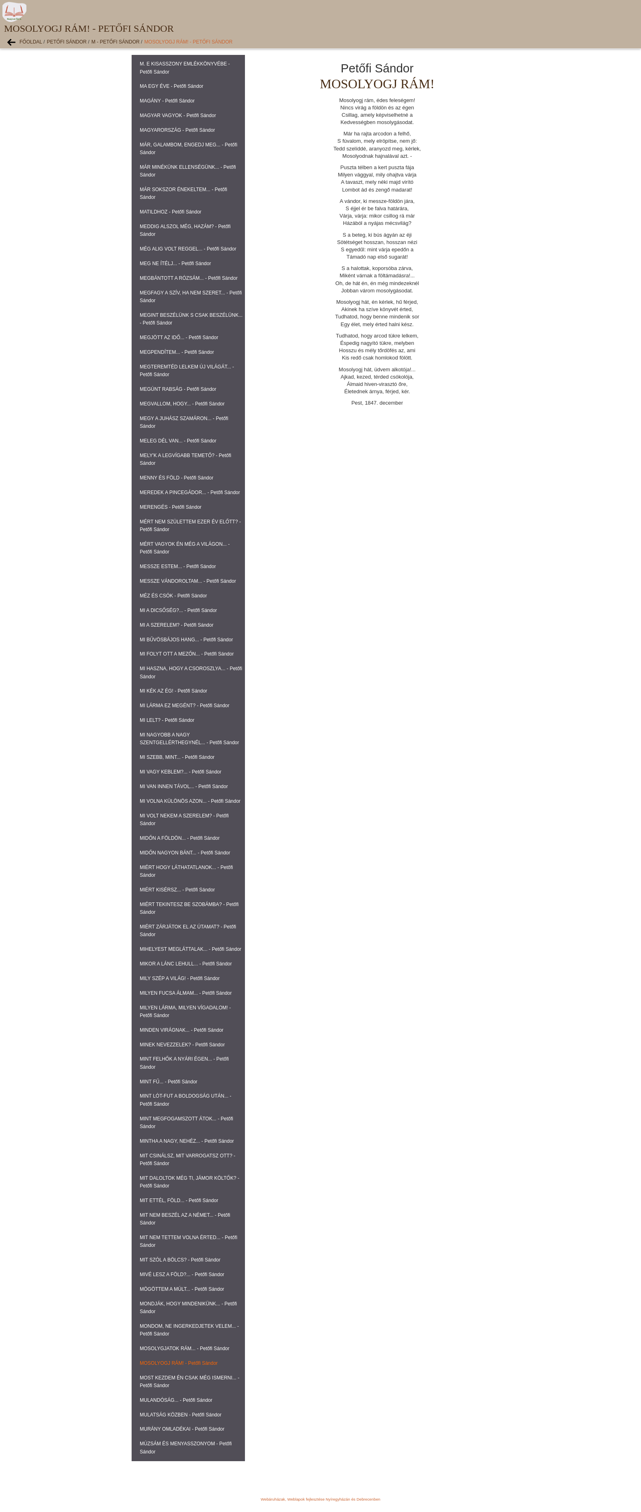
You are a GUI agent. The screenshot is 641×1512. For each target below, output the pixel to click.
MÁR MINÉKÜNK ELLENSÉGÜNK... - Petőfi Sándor (188, 171)
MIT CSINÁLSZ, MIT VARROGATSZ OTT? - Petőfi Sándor (187, 1159)
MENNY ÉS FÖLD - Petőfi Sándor (176, 478)
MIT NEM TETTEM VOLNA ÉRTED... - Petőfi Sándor (188, 1241)
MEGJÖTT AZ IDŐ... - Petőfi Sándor (179, 337)
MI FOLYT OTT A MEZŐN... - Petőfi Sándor (187, 654)
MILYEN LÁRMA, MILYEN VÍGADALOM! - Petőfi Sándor (185, 1011)
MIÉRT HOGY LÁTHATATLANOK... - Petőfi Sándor (186, 871)
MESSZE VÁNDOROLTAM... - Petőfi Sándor (188, 581)
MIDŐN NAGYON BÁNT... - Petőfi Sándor (185, 853)
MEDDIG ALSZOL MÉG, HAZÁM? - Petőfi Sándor (185, 230)
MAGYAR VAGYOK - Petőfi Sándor (178, 115)
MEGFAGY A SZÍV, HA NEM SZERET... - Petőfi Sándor (191, 296)
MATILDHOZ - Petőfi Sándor (170, 212)
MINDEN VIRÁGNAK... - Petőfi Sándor (181, 1030)
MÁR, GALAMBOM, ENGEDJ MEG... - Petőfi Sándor (188, 148)
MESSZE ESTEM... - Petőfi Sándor (178, 566)
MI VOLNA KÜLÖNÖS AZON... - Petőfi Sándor (190, 801)
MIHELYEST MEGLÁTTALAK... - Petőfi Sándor (190, 949)
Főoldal (30, 42)
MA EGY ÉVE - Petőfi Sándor (172, 86)
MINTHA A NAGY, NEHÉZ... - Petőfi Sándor (187, 1141)
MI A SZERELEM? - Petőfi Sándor (176, 625)
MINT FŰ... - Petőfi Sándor (168, 1082)
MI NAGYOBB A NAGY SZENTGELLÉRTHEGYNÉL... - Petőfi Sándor (189, 738)
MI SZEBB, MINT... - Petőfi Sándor (177, 757)
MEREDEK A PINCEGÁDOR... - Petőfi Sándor (190, 492)
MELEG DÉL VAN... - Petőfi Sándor (178, 441)
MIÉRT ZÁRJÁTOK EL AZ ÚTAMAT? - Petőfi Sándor (188, 930)
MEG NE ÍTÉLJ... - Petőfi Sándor (175, 263)
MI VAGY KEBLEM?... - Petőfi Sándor (180, 772)
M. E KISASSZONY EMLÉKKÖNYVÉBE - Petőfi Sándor (185, 67)
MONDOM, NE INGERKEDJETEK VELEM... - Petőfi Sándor (189, 1330)
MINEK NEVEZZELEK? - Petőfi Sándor (182, 1045)
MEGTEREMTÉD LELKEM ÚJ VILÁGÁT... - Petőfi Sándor (187, 370)
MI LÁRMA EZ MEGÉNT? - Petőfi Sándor (185, 705)
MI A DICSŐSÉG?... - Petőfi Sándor (178, 610)
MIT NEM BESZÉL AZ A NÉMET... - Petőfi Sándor (185, 1219)
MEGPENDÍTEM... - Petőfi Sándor (177, 352)
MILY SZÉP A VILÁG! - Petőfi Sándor (180, 978)
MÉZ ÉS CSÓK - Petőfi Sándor (173, 596)
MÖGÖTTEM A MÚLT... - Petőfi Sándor (182, 1289)
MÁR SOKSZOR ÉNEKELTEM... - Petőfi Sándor (183, 193)
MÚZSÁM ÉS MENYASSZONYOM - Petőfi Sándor (186, 1447)
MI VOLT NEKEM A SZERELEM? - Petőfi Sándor (184, 819)
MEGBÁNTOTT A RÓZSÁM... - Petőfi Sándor (189, 278)
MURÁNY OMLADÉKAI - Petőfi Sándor (182, 1429)
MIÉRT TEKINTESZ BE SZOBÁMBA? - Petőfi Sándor (189, 908)
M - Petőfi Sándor (115, 42)
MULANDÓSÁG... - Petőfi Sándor (176, 1400)
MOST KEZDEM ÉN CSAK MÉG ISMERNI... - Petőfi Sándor (189, 1381)
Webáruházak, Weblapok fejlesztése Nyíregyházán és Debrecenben (320, 1499)
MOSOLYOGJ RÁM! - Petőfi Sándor (188, 42)
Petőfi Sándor (67, 42)
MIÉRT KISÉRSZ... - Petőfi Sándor (177, 890)
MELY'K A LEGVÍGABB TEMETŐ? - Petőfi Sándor (185, 459)
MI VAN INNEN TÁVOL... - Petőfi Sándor (184, 786)
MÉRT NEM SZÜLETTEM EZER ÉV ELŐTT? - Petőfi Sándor (190, 525)
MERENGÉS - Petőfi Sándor (170, 507)
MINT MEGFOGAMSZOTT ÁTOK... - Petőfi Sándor (186, 1122)
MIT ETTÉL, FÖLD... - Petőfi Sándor (179, 1200)
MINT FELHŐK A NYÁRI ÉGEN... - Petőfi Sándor (184, 1063)
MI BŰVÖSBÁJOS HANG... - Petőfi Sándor (186, 640)
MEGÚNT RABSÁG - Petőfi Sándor (178, 389)
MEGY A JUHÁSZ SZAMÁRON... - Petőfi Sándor (184, 422)
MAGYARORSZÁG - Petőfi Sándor (177, 130)
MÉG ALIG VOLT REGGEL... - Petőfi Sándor (188, 249)
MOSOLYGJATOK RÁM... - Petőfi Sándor (185, 1348)
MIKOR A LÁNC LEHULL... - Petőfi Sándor (186, 964)
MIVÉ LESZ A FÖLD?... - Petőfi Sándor (182, 1274)
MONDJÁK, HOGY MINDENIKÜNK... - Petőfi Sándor (188, 1307)
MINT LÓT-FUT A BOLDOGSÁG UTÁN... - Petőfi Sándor (186, 1100)
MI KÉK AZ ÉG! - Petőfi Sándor (173, 691)
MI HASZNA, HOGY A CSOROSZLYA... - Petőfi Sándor (191, 672)
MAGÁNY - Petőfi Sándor (167, 101)
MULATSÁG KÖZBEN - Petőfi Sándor (180, 1415)
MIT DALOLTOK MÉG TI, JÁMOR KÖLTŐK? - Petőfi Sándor (189, 1182)
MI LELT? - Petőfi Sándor (167, 720)
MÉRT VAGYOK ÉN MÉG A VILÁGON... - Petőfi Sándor (185, 548)
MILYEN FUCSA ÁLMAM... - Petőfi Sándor (186, 993)
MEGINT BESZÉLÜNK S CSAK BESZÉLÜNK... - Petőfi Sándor (191, 319)
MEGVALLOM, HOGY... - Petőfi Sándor (182, 404)
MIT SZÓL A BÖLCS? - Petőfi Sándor (180, 1260)
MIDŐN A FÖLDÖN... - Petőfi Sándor (180, 838)
